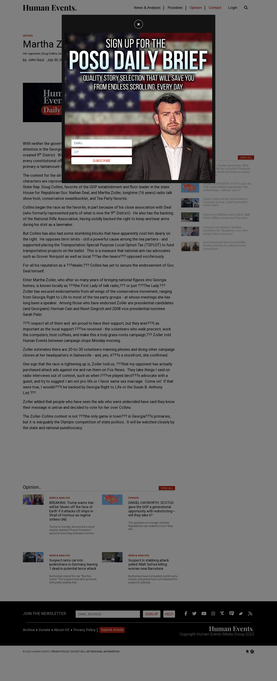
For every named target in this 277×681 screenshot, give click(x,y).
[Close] (138, 24)
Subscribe (102, 161)
